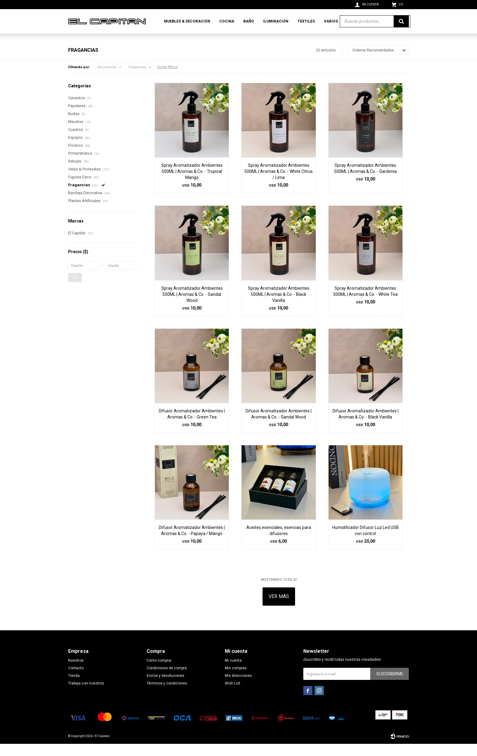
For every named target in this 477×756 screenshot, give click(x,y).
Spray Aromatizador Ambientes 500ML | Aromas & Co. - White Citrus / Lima (278, 183)
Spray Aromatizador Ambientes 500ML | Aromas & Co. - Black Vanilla (278, 306)
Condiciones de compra (167, 680)
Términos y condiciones (167, 695)
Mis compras (236, 680)
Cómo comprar (159, 672)
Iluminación (275, 21)
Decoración (107, 79)
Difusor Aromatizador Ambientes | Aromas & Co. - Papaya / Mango (192, 542)
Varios (331, 21)
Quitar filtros (167, 79)
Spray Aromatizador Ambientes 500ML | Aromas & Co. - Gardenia (365, 180)
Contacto (76, 680)
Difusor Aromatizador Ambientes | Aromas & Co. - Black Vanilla (366, 426)
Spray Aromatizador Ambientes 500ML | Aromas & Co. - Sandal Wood (192, 306)
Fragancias (137, 79)
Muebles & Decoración (187, 21)
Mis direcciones (238, 688)
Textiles (306, 21)
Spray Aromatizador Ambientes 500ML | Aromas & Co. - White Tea (365, 303)
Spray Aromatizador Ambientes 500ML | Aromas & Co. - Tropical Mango (192, 183)
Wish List (232, 695)
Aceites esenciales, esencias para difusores (278, 542)
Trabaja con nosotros (86, 695)
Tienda (74, 688)
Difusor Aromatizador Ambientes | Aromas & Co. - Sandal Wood (278, 426)
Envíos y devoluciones (165, 688)
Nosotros (76, 672)
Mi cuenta (233, 672)
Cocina (226, 21)
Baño (248, 21)
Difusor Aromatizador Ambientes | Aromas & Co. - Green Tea (192, 426)
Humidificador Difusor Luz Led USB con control (365, 542)
